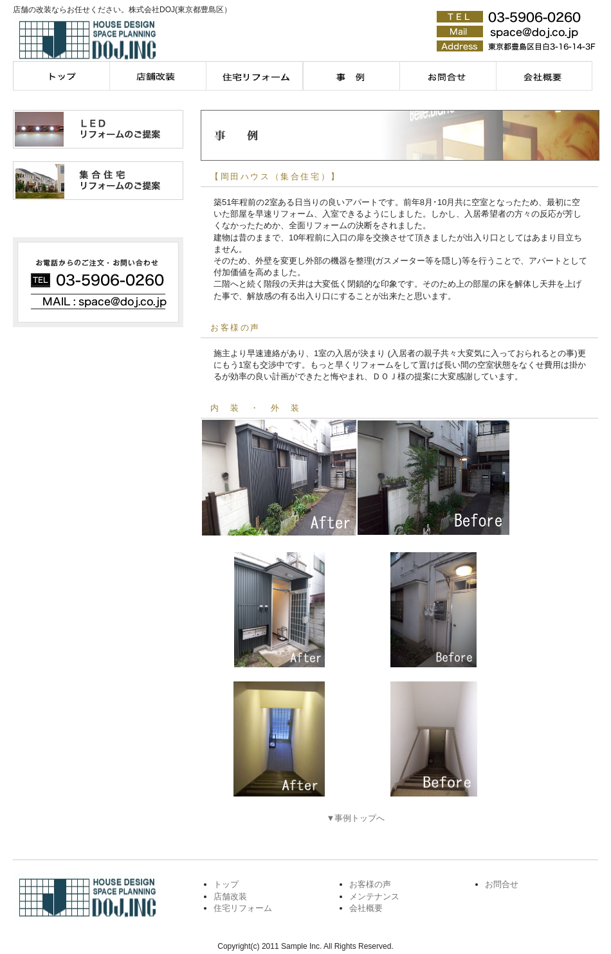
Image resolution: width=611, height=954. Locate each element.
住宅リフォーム (254, 76)
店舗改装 (157, 76)
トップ (226, 884)
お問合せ (447, 76)
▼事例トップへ (356, 818)
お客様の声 (370, 884)
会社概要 (543, 76)
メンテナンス (350, 76)
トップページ (61, 76)
